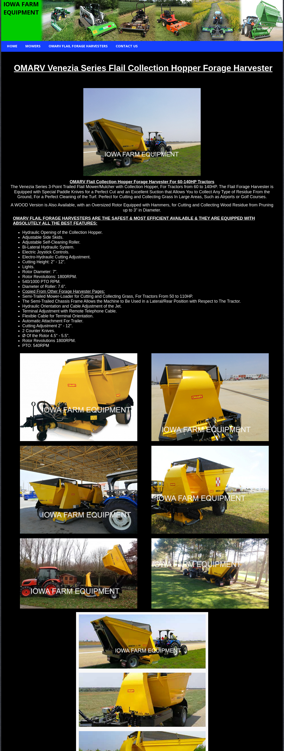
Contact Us (127, 46)
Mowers (33, 46)
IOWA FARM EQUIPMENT (21, 7)
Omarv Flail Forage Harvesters (78, 46)
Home (12, 46)
